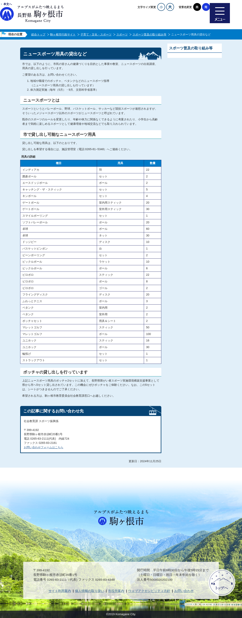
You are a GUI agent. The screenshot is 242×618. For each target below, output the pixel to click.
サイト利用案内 (59, 591)
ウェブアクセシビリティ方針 (149, 591)
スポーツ (122, 34)
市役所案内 (116, 591)
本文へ (7, 4)
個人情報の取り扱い (89, 591)
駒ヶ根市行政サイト (63, 34)
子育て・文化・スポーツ (96, 34)
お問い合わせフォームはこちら (43, 447)
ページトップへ (221, 582)
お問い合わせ (184, 591)
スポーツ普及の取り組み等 (149, 34)
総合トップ (38, 34)
